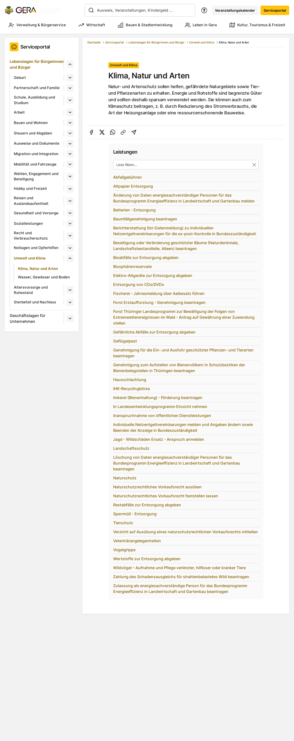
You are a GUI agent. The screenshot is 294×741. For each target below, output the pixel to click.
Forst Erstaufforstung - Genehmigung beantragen (159, 302)
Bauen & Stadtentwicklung (145, 25)
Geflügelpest (125, 341)
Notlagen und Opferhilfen (36, 247)
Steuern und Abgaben (33, 133)
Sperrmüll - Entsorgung (135, 513)
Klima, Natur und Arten (38, 268)
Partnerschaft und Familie (37, 87)
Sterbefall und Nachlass (35, 302)
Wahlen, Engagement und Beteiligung (36, 176)
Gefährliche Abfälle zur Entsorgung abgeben (154, 332)
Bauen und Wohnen (31, 122)
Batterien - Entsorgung (134, 210)
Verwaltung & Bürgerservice (37, 25)
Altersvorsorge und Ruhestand (31, 290)
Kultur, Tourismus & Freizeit (257, 25)
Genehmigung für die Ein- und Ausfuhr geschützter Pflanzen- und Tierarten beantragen (183, 353)
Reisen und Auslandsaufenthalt (31, 201)
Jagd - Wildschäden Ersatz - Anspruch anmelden (158, 439)
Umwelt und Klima (30, 258)
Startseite (94, 42)
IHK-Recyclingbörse (131, 388)
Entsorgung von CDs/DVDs (138, 284)
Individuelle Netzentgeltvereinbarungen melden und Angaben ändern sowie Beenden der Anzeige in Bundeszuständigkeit (183, 427)
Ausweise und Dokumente (36, 143)
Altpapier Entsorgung (133, 186)
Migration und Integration (36, 153)
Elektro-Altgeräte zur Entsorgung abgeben (152, 275)
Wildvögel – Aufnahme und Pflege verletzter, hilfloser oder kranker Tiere (179, 567)
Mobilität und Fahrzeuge (35, 164)
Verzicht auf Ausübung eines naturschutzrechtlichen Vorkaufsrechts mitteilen (185, 531)
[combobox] (140, 10)
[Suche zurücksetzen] (254, 164)
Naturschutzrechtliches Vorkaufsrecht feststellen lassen (165, 495)
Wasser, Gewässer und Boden (44, 277)
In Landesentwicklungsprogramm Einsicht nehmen (160, 406)
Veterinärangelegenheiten (137, 540)
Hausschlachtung (129, 379)
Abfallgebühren (127, 177)
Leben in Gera (201, 25)
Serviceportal (275, 10)
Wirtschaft (92, 25)
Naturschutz (124, 477)
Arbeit (19, 112)
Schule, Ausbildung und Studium (34, 100)
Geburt (20, 77)
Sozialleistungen (28, 223)
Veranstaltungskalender (235, 10)
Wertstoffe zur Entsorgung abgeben (147, 558)
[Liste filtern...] (186, 164)
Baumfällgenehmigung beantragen (145, 218)
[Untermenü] (70, 64)
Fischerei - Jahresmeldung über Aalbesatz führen (159, 293)
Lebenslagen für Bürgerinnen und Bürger (37, 64)
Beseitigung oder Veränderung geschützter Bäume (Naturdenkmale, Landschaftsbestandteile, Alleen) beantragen (176, 245)
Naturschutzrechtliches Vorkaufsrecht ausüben (157, 486)
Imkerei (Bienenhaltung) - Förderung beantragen (157, 397)
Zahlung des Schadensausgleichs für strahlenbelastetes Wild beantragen (181, 576)
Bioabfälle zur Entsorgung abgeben (146, 257)
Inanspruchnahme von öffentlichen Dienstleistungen (162, 415)
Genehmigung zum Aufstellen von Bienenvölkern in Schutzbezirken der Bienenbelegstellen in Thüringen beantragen (179, 367)
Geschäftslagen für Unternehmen (27, 318)
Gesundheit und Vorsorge (36, 213)
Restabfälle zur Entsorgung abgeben (147, 504)
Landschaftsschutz (131, 448)
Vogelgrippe (124, 549)
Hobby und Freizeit (30, 188)
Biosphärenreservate (132, 266)
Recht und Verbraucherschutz (31, 236)
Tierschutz (123, 522)
